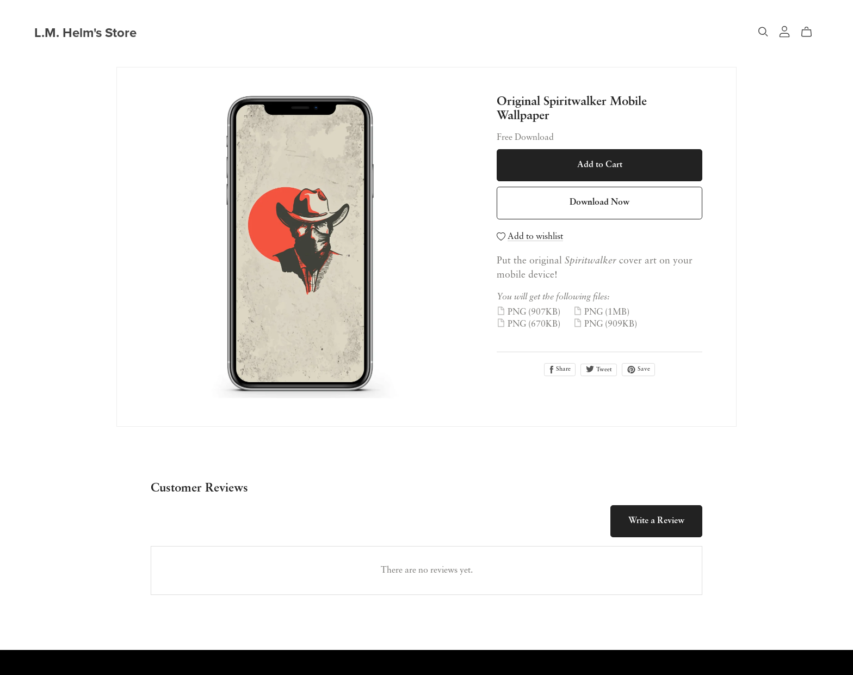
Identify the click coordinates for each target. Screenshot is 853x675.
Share (560, 369)
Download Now (599, 202)
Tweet (598, 369)
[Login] (784, 31)
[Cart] (811, 32)
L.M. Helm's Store (85, 33)
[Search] (763, 32)
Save (638, 369)
